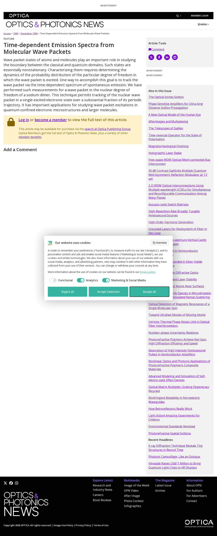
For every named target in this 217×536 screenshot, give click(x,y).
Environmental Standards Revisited (171, 426)
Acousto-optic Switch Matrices (168, 204)
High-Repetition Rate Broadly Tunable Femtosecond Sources (174, 213)
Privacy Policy (83, 525)
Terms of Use (101, 525)
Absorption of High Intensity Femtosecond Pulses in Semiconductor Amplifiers (176, 352)
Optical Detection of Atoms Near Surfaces (176, 286)
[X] (151, 57)
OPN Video (131, 491)
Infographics (132, 506)
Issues (7, 33)
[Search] (179, 16)
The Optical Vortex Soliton (166, 97)
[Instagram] (16, 483)
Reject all (67, 292)
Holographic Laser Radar (165, 153)
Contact (191, 501)
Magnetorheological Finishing (168, 146)
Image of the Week (136, 485)
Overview (160, 242)
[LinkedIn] (167, 57)
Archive (160, 491)
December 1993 (29, 33)
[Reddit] (175, 57)
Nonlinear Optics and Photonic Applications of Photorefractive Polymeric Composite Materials (179, 365)
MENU (202, 24)
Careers (98, 495)
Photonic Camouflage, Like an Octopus (174, 457)
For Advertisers (196, 496)
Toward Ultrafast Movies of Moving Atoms (177, 315)
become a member (51, 119)
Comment (156, 49)
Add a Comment (20, 149)
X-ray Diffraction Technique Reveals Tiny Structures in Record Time (175, 448)
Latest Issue (163, 485)
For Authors (194, 491)
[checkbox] (60, 280)
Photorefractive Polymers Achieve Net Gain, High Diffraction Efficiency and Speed (177, 341)
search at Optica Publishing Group (107, 129)
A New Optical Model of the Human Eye (174, 115)
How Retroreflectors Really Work (170, 409)
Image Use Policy (63, 525)
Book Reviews (102, 500)
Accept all (149, 292)
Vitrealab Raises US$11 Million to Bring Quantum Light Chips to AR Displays (174, 465)
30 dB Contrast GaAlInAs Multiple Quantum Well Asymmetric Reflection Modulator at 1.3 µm (177, 175)
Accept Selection (108, 292)
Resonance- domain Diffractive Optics (173, 273)
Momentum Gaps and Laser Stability (172, 279)
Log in (24, 119)
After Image (132, 496)
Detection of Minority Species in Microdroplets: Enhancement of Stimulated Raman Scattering (179, 295)
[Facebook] (159, 57)
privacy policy (147, 272)
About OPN (194, 485)
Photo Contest (133, 501)
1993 (15, 33)
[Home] (26, 505)
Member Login (199, 15)
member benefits (30, 137)
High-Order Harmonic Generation (170, 222)
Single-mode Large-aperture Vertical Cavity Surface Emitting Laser (177, 242)
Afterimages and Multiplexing (168, 121)
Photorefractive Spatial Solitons (169, 433)
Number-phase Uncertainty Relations (173, 333)
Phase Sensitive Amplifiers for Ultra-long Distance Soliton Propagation (175, 106)
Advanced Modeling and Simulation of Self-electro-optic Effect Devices (177, 378)
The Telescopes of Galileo (165, 128)
